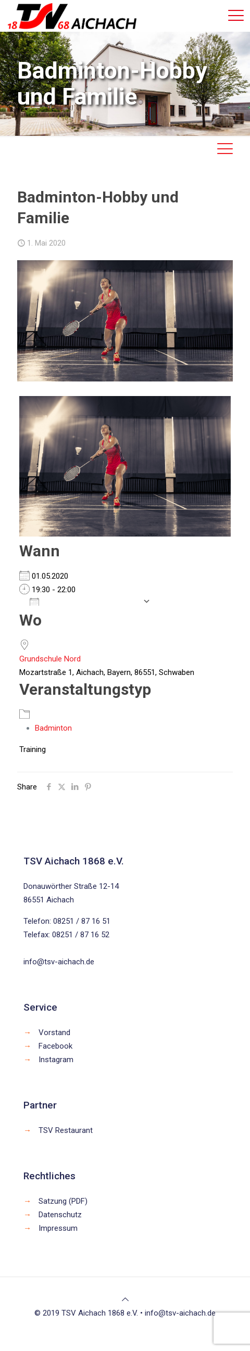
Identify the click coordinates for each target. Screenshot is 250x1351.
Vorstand (54, 1032)
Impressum (58, 1228)
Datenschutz (60, 1214)
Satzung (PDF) (63, 1201)
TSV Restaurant (66, 1130)
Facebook (55, 1046)
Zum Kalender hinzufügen (84, 601)
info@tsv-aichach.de (58, 961)
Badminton (53, 728)
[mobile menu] (236, 15)
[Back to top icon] (125, 1299)
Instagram (56, 1059)
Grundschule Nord (50, 659)
